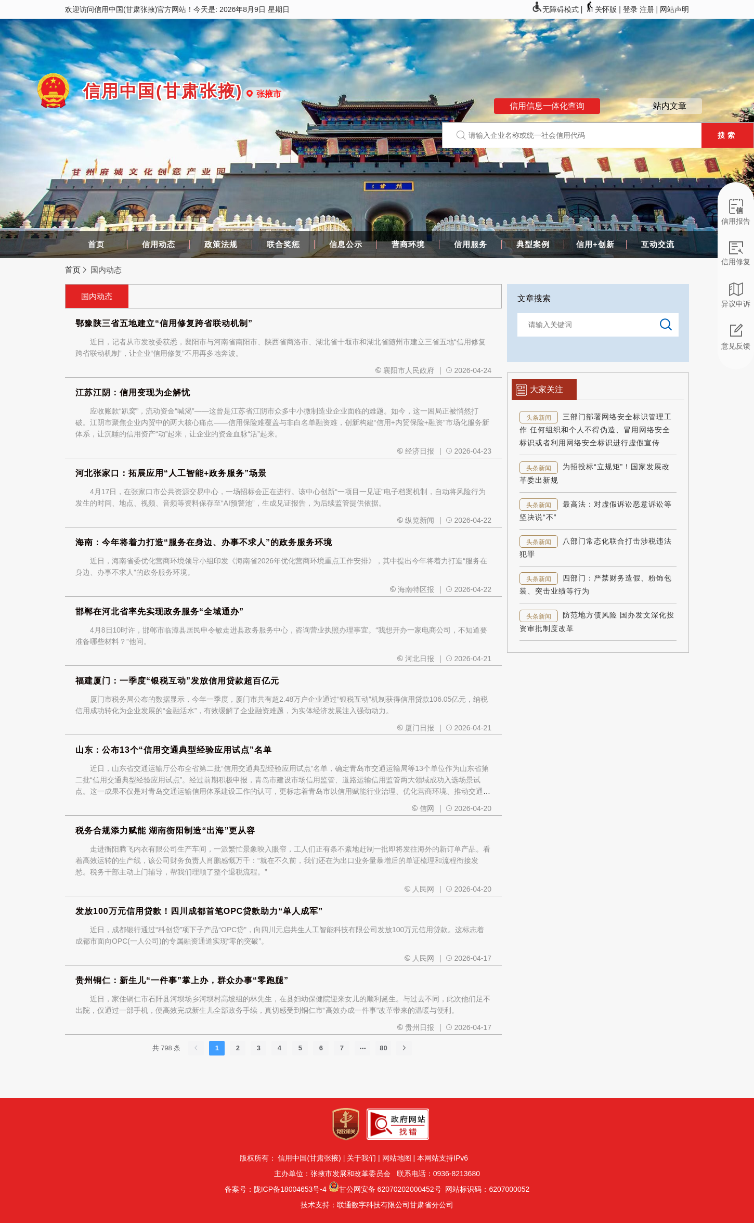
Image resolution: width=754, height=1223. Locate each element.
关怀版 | (603, 9)
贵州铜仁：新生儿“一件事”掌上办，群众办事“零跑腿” (182, 980)
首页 (96, 244)
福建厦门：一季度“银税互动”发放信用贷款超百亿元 (177, 680)
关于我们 (361, 1158)
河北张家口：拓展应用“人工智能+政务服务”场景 (171, 473)
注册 (647, 9)
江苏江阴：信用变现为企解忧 (132, 392)
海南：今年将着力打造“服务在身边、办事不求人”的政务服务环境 (203, 542)
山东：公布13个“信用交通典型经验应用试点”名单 (173, 749)
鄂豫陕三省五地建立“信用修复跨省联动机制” (164, 323)
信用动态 (158, 244)
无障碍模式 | (558, 9)
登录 (630, 9)
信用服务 (470, 244)
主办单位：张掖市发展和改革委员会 (334, 1173)
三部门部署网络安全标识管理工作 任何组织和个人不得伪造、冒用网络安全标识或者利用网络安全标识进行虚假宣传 (595, 430)
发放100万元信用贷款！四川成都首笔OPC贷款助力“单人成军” (199, 911)
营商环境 (408, 244)
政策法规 (221, 244)
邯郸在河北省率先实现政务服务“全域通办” (159, 611)
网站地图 (396, 1158)
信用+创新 (595, 244)
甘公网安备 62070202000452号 (390, 1189)
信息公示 (345, 244)
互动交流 (657, 244)
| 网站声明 (672, 9)
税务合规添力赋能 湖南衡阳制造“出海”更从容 (165, 830)
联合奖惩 (283, 244)
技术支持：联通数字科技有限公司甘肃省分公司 (377, 1205)
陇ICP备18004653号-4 (290, 1189)
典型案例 (533, 244)
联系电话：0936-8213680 (437, 1173)
